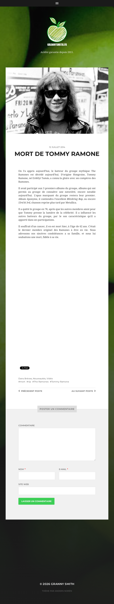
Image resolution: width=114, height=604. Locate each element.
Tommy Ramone (60, 381)
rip (29, 381)
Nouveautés (39, 378)
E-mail (63, 469)
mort (22, 381)
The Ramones (41, 381)
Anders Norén (63, 591)
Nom (22, 469)
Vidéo (50, 378)
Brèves (28, 378)
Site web (23, 484)
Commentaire (26, 425)
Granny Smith (62, 584)
